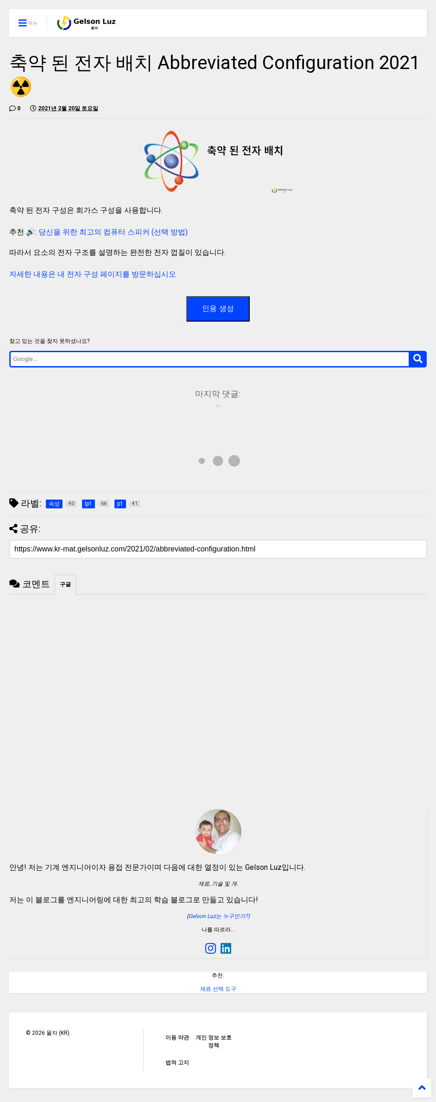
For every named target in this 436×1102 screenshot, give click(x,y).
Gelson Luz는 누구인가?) (219, 916)
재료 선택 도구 (218, 989)
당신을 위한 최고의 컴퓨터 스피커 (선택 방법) (113, 232)
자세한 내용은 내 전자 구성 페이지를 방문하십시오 (92, 274)
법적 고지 (177, 1062)
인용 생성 (218, 308)
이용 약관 (177, 1037)
